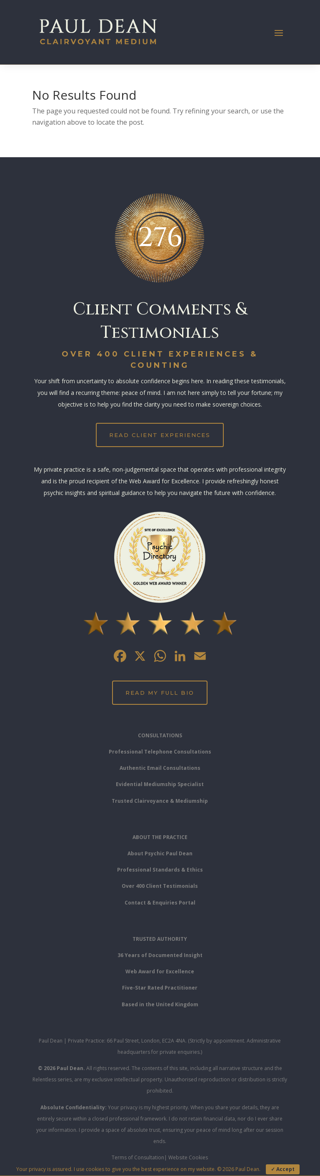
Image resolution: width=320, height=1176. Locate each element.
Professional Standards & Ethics (160, 869)
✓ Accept (283, 1169)
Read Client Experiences (159, 435)
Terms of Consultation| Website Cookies (160, 1157)
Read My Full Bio (159, 692)
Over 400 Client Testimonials (160, 886)
